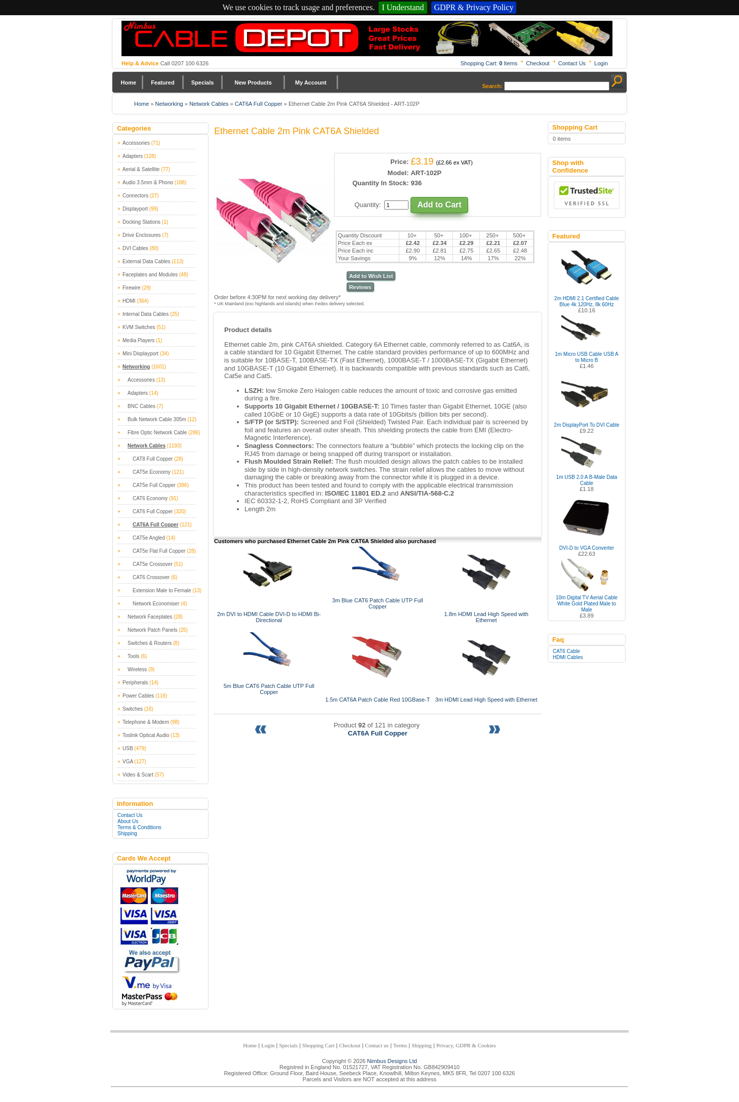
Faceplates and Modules (150, 274)
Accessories (136, 143)
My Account (310, 82)
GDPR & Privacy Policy (474, 7)
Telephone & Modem (145, 722)
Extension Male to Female (162, 590)
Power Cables (138, 696)
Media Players (138, 340)
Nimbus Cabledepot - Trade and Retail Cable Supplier (366, 38)
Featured (162, 82)
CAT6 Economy (150, 498)
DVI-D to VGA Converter (586, 548)
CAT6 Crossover (151, 577)
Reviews (360, 287)
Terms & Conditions (139, 827)
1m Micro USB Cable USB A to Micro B (587, 357)
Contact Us (572, 63)
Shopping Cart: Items (489, 63)
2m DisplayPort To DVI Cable (586, 425)
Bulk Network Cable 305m (157, 419)
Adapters (132, 156)
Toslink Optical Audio (145, 735)
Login (601, 63)
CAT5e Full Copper (154, 485)
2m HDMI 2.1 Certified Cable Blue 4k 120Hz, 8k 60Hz (586, 301)
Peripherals (135, 682)
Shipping (127, 833)
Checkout (537, 63)
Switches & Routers (150, 643)
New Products (252, 82)
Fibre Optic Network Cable (157, 432)
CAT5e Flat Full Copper (159, 551)
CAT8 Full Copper (153, 459)
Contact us (377, 1045)
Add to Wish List (371, 276)
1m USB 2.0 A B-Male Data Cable (587, 480)
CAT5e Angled (149, 538)
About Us (127, 821)
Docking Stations (141, 222)
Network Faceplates (150, 617)
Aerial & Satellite (140, 169)
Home (129, 82)
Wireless (137, 669)
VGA (127, 761)
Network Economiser (156, 603)
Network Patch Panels (152, 630)
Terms (400, 1045)
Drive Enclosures (141, 235)
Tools (133, 656)
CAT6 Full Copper (153, 511)
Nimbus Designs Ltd (392, 1061)
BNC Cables (141, 406)
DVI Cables (135, 248)
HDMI (129, 301)
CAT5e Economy (152, 472)
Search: (492, 86)
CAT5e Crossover (153, 564)
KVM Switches (138, 327)
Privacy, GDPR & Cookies (466, 1045)
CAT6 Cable (566, 651)
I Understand (403, 7)
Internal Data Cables (145, 314)
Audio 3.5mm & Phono (147, 182)
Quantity (366, 205)
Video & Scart (137, 775)
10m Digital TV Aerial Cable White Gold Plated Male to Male (587, 604)
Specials (202, 82)
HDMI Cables (568, 657)
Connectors (135, 195)
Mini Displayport (140, 353)
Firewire (131, 288)
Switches (132, 709)
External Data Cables (146, 261)
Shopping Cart (318, 1045)
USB (127, 748)
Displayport (135, 209)
